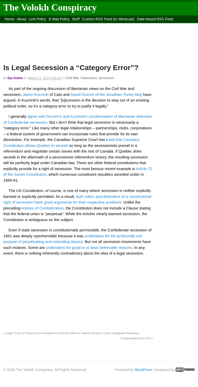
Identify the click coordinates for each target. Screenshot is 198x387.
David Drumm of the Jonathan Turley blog (106, 94)
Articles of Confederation (42, 208)
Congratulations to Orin (136, 338)
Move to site (132, 25)
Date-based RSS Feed (155, 19)
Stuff (76, 19)
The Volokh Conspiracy (50, 7)
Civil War (72, 78)
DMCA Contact (17, 25)
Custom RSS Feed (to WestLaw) (108, 19)
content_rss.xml (43, 25)
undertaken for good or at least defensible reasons (89, 247)
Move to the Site (86, 25)
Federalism (89, 78)
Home (9, 19)
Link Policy (37, 19)
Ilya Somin (15, 78)
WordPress (144, 370)
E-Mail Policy (59, 19)
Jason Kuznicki (36, 94)
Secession (106, 78)
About (21, 19)
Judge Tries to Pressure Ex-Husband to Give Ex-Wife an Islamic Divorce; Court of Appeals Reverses (71, 333)
